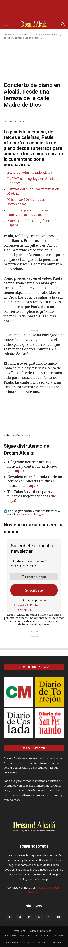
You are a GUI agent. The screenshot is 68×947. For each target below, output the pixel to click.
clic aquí (15, 471)
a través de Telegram (32, 514)
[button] (6, 24)
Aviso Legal (20, 930)
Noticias (24, 34)
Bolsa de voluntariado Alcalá (29, 172)
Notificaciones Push (38, 935)
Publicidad (57, 935)
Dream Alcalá (10, 34)
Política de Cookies (15, 935)
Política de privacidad (40, 930)
